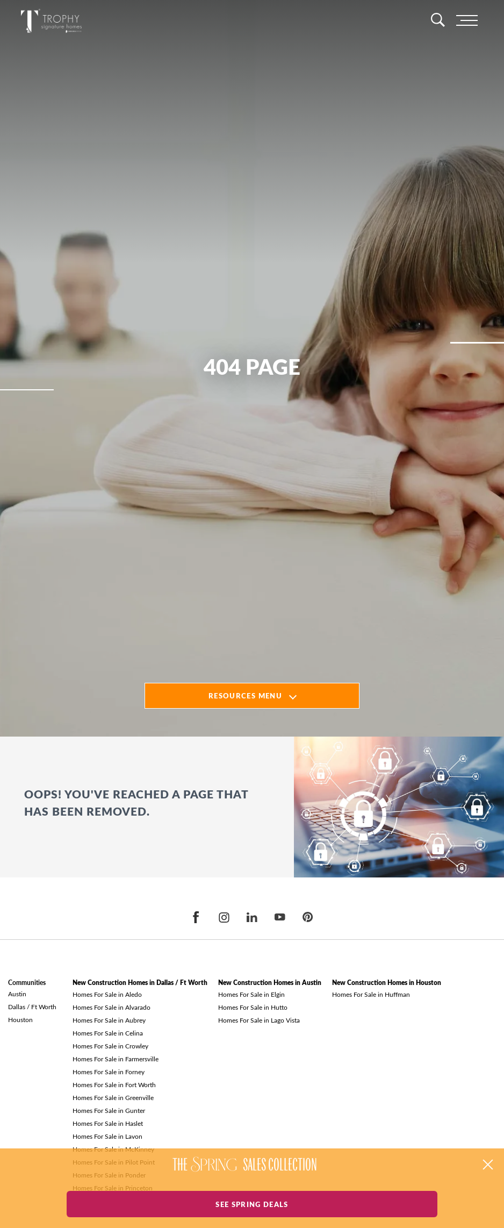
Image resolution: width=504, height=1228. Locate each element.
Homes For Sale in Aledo (107, 994)
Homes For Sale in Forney (109, 1071)
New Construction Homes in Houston (386, 982)
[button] (488, 1164)
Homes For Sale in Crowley (110, 1045)
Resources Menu (245, 695)
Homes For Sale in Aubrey (109, 1020)
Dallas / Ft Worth (32, 1006)
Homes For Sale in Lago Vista (259, 1020)
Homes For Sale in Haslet (108, 1123)
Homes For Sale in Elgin (251, 994)
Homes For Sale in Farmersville (116, 1058)
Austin (17, 993)
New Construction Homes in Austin (269, 982)
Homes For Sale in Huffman (371, 994)
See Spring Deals (251, 1204)
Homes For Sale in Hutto (252, 1007)
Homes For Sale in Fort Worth (114, 1084)
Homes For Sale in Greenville (113, 1097)
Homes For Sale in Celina (108, 1033)
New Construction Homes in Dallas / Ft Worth (140, 982)
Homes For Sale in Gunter (109, 1110)
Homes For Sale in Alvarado (111, 1007)
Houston (20, 1019)
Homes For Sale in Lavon (107, 1136)
